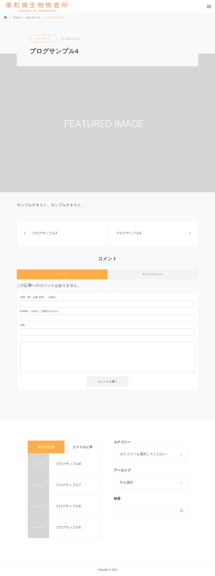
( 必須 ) (38, 297)
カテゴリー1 (43, 38)
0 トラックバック (153, 274)
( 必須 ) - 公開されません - (40, 311)
